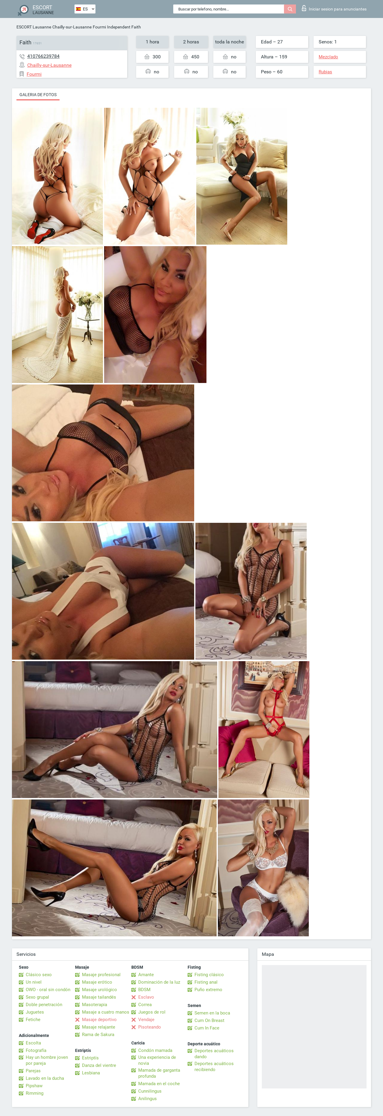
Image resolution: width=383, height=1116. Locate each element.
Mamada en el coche (159, 1083)
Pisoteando (149, 1027)
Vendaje (146, 1019)
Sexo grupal (37, 997)
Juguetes (35, 1012)
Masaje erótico (97, 982)
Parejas (33, 1070)
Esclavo (146, 997)
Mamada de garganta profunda (159, 1073)
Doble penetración (44, 1004)
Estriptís (90, 1058)
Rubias (325, 72)
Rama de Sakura (98, 1034)
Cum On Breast (209, 1020)
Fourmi (99, 27)
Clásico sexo (39, 974)
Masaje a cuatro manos (105, 1012)
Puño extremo (208, 989)
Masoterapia (94, 1004)
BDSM (144, 989)
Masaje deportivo (99, 1019)
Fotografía (36, 1050)
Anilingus (147, 1098)
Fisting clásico (209, 974)
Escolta (33, 1043)
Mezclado (328, 57)
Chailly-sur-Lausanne (72, 27)
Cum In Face (206, 1028)
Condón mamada (155, 1050)
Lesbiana (91, 1073)
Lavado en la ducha (45, 1078)
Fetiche (33, 1019)
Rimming (34, 1093)
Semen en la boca (212, 1013)
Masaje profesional (101, 974)
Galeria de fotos (38, 94)
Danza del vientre (99, 1065)
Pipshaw (34, 1085)
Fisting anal (206, 982)
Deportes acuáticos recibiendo (214, 1066)
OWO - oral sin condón (48, 989)
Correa (145, 1004)
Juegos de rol (151, 1012)
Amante (146, 974)
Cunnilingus (150, 1091)
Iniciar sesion (334, 8)
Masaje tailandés (99, 997)
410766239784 (43, 56)
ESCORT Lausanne (33, 27)
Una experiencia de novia (157, 1060)
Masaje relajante (98, 1027)
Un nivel (34, 982)
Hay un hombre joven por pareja (47, 1060)
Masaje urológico (99, 989)
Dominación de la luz (159, 982)
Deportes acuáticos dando (214, 1053)
